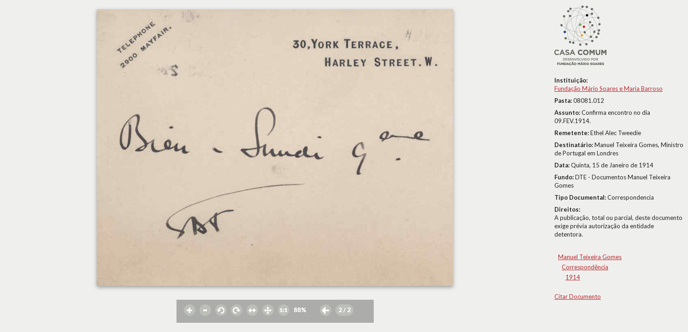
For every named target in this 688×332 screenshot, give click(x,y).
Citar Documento (577, 296)
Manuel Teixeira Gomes (590, 257)
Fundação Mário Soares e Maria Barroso (608, 88)
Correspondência (585, 267)
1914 (572, 277)
